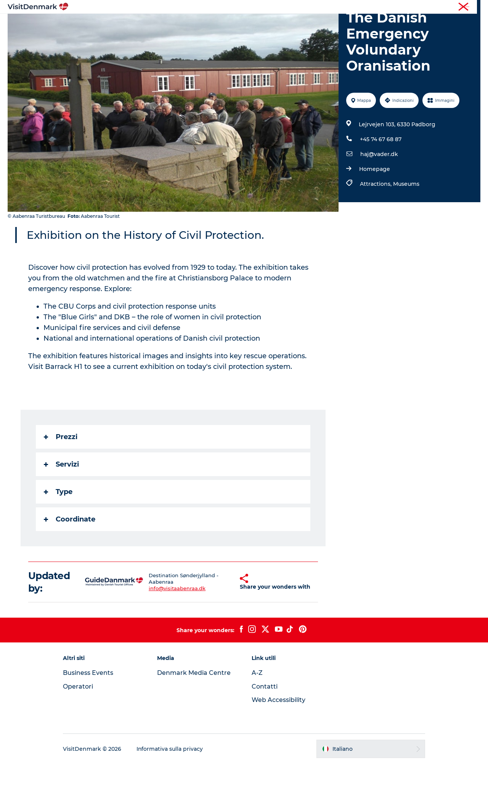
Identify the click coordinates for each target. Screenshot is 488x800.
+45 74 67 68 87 (380, 175)
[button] (224, 618)
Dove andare (188, 24)
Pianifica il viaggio (333, 24)
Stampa (471, 7)
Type (58, 528)
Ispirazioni (143, 24)
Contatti (265, 722)
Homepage (374, 205)
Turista (418, 7)
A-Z (257, 709)
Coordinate (69, 555)
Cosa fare (231, 24)
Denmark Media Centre (194, 709)
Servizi (61, 500)
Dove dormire (276, 24)
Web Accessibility (278, 736)
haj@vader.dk (379, 190)
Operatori (444, 7)
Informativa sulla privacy (171, 785)
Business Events (89, 709)
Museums (406, 220)
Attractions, (376, 220)
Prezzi (60, 473)
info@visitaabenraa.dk (169, 624)
